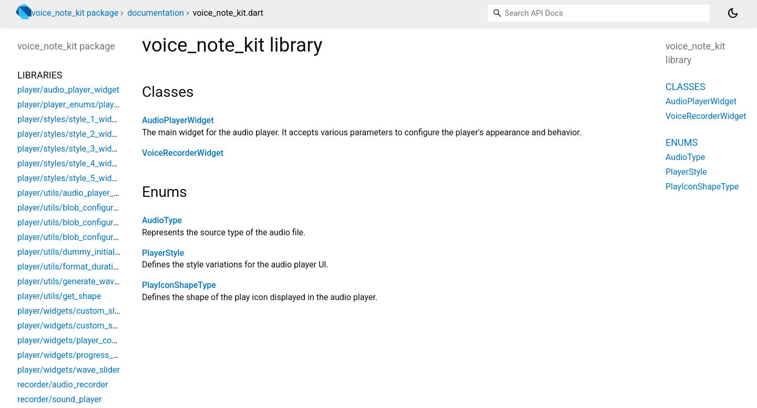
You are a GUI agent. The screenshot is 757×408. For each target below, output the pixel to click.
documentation (155, 13)
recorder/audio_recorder (62, 385)
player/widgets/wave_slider (68, 370)
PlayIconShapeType (179, 285)
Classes (685, 86)
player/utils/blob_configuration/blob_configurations (113, 237)
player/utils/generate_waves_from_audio (93, 281)
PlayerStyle (163, 253)
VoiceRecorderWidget (182, 153)
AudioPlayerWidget (178, 120)
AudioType (162, 220)
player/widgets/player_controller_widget (92, 340)
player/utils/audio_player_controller (83, 193)
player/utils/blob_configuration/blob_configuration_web (120, 222)
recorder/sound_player (59, 399)
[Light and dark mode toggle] (732, 13)
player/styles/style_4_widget (70, 163)
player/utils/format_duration (69, 267)
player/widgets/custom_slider (73, 311)
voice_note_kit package (75, 13)
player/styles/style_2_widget (70, 134)
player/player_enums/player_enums (83, 104)
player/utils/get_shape (59, 296)
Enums (682, 142)
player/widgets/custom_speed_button (88, 326)
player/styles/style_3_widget (70, 149)
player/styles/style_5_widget (70, 178)
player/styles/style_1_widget (70, 119)
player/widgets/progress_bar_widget (85, 355)
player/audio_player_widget (68, 90)
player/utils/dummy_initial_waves (79, 252)
